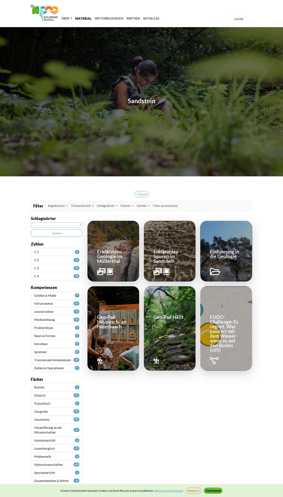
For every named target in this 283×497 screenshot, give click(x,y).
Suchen (57, 233)
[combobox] (57, 225)
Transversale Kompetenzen (56, 360)
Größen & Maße (56, 295)
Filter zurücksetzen (165, 205)
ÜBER (66, 18)
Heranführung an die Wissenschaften (56, 430)
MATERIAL (83, 18)
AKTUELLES (151, 18)
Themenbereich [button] (81, 205)
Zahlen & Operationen (56, 368)
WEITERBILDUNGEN (109, 18)
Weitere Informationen (169, 490)
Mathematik (56, 456)
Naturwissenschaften (56, 464)
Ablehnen (193, 490)
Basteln (56, 387)
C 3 (56, 268)
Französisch (56, 403)
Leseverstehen (56, 311)
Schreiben (56, 344)
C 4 (56, 276)
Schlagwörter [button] (106, 205)
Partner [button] (125, 205)
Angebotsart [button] (56, 205)
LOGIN (238, 19)
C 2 (56, 260)
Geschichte (56, 419)
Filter (38, 205)
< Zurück (141, 194)
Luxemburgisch (56, 448)
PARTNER (133, 18)
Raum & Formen (56, 336)
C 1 (56, 252)
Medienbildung (56, 319)
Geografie (56, 411)
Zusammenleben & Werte (56, 480)
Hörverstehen (56, 303)
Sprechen (56, 352)
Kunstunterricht (56, 440)
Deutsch (56, 395)
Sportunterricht (56, 472)
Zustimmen (213, 490)
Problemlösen (56, 327)
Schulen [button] (142, 205)
